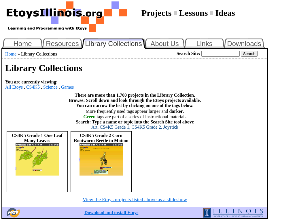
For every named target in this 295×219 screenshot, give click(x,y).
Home (22, 43)
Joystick (170, 127)
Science (50, 87)
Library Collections (116, 42)
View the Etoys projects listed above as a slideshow (135, 199)
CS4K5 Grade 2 (146, 127)
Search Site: (188, 53)
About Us (164, 43)
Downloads (244, 43)
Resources (62, 43)
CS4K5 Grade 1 (114, 127)
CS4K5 (33, 87)
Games (67, 87)
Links (204, 43)
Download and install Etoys (111, 212)
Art (94, 127)
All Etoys (14, 87)
